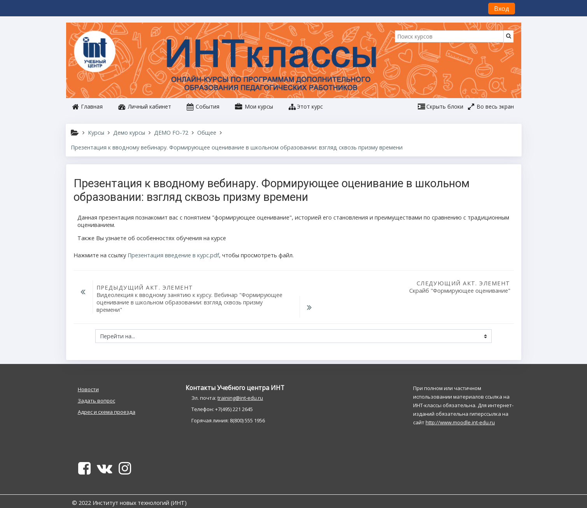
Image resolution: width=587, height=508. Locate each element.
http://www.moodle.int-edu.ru (460, 413)
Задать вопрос (96, 392)
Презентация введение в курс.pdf (173, 255)
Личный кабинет (144, 106)
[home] (96, 52)
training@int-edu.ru (240, 389)
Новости (88, 380)
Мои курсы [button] (254, 106)
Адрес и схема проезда (106, 403)
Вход (501, 8)
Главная (87, 106)
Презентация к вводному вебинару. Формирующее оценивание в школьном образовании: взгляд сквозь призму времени (237, 147)
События (203, 106)
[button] (306, 106)
